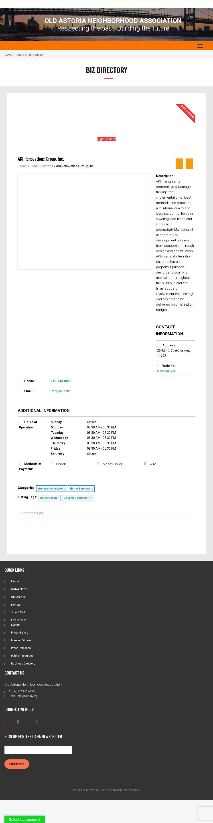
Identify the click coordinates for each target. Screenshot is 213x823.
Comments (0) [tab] (32, 513)
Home (8, 55)
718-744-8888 (61, 381)
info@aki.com (60, 391)
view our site (166, 371)
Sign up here (106, 139)
